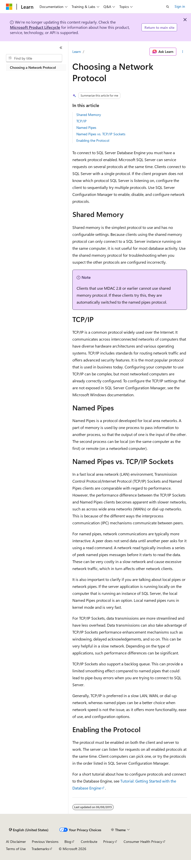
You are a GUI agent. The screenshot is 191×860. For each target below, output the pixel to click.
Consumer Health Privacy (143, 841)
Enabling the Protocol (92, 140)
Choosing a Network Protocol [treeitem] (33, 67)
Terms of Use (16, 848)
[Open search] (168, 6)
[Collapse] (61, 47)
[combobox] (34, 58)
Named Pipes (86, 127)
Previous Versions (45, 841)
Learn (76, 51)
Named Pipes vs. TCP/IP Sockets (100, 134)
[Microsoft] (9, 6)
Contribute (89, 841)
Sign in (180, 6)
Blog (67, 841)
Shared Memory (88, 114)
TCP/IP (81, 121)
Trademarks (40, 848)
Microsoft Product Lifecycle (35, 27)
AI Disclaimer (16, 841)
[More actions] (182, 52)
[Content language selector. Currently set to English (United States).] (28, 830)
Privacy (108, 841)
